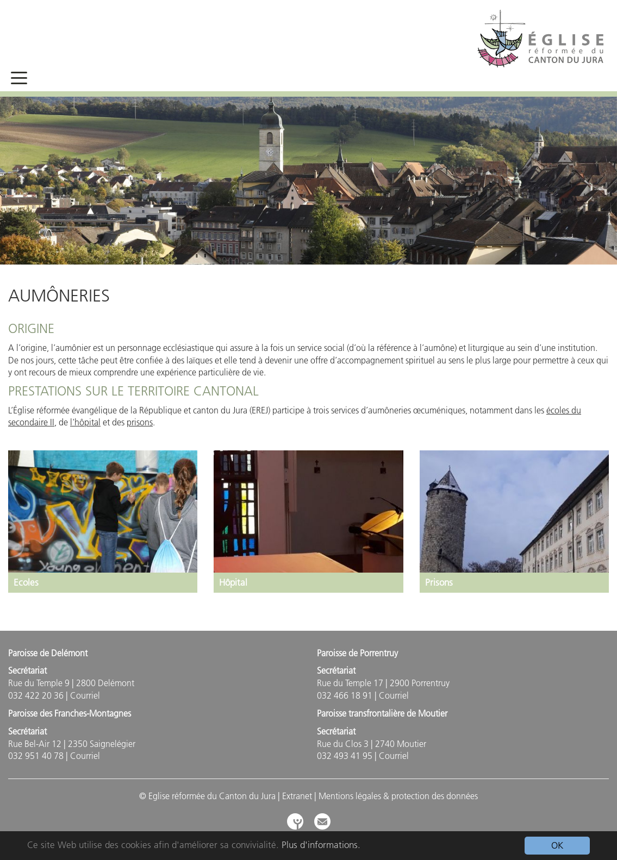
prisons (140, 422)
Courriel (85, 695)
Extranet (297, 795)
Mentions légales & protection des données (398, 795)
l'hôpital (85, 422)
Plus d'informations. (321, 844)
